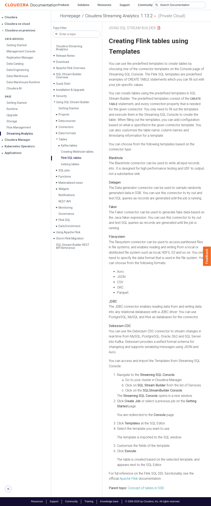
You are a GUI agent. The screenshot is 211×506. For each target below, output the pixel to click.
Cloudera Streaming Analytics (112, 15)
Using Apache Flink (68, 232)
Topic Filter (60, 28)
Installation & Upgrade (70, 89)
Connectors (66, 127)
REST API (65, 201)
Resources (104, 5)
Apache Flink (129, 478)
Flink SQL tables (71, 157)
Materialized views (71, 182)
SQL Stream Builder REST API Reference (72, 246)
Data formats (67, 133)
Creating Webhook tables (77, 151)
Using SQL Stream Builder (72, 102)
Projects (64, 114)
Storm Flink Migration (70, 238)
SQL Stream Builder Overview (69, 76)
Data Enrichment (69, 226)
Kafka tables (69, 145)
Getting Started (69, 108)
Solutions (83, 5)
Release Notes (65, 55)
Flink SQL (64, 220)
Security (61, 96)
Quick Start (63, 83)
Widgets (64, 189)
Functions (65, 176)
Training (88, 501)
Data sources (67, 120)
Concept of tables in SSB (146, 488)
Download (62, 62)
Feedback (207, 256)
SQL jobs (64, 170)
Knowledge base (109, 501)
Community (145, 5)
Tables (63, 139)
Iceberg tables (70, 164)
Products (63, 5)
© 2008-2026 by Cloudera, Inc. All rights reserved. (152, 501)
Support (125, 5)
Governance (66, 213)
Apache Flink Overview (70, 68)
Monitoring (66, 207)
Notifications (67, 195)
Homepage (70, 15)
